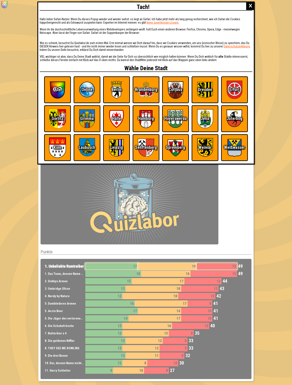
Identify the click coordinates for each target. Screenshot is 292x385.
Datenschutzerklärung (237, 46)
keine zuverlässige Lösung (162, 22)
